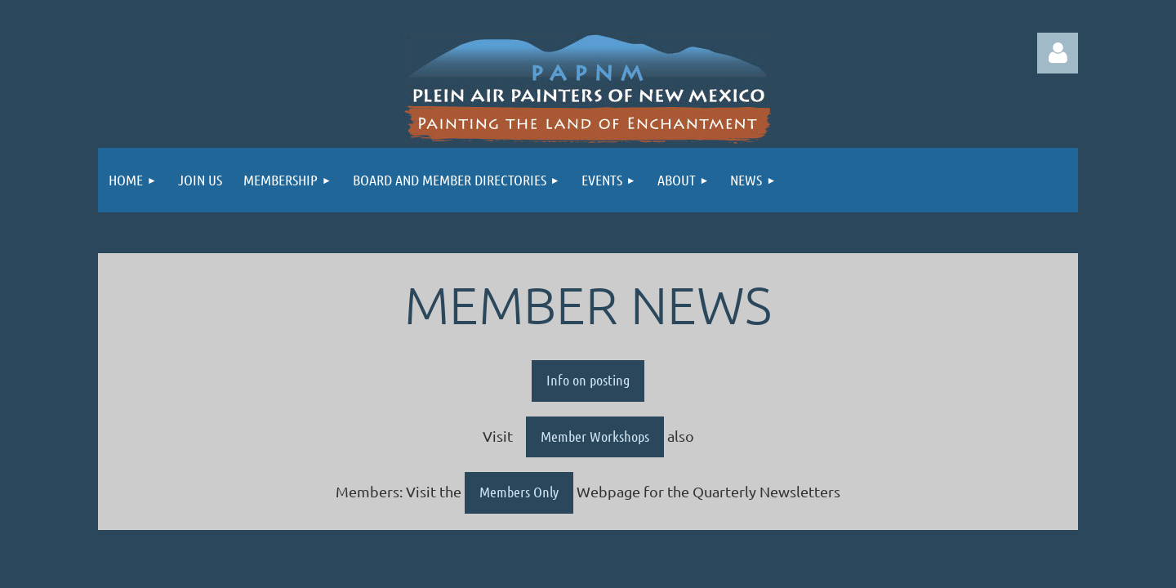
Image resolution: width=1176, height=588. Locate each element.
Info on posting (588, 380)
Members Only (519, 492)
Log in (1057, 53)
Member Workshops (595, 436)
